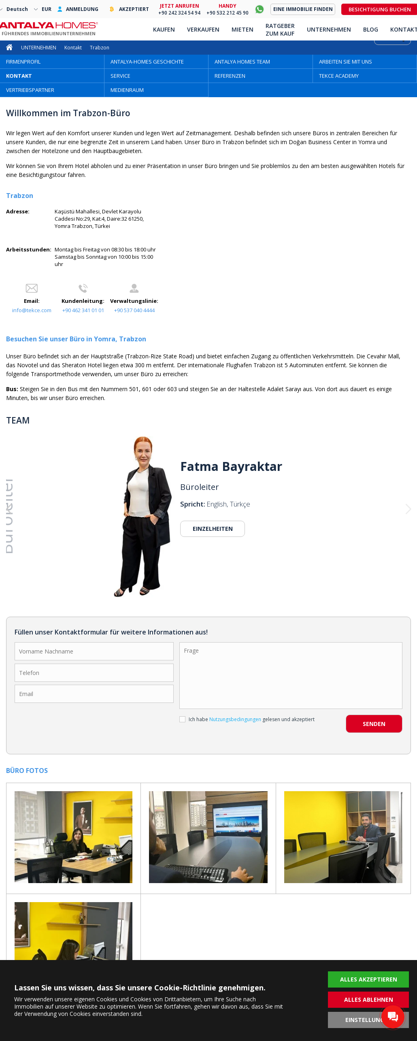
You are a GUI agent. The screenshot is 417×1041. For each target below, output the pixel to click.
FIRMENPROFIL (23, 61)
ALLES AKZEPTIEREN (368, 979)
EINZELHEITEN (213, 528)
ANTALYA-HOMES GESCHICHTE (147, 61)
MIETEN (242, 29)
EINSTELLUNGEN (368, 1020)
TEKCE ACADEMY (339, 75)
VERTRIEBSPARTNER (30, 90)
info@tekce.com (31, 310)
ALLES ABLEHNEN (368, 999)
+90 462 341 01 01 (83, 310)
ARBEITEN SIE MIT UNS (345, 61)
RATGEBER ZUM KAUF (280, 29)
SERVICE (120, 75)
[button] (46, 509)
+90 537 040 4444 (134, 310)
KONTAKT (19, 75)
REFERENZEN (230, 75)
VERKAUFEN (203, 29)
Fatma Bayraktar (231, 466)
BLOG (370, 29)
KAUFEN (164, 29)
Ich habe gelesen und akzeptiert (247, 719)
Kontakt (73, 47)
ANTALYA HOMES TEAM (242, 61)
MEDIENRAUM (127, 90)
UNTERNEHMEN (38, 47)
